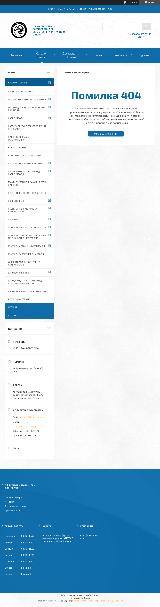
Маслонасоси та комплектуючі (25, 163)
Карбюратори (16, 118)
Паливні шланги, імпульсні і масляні (27, 291)
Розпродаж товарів (19, 299)
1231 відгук (133, 2)
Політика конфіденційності (110, 601)
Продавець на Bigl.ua (80, 598)
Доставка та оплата (15, 506)
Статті (12, 315)
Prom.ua (96, 595)
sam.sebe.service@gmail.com (28, 426)
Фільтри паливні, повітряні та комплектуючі (24, 263)
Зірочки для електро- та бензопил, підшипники (27, 109)
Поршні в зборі (16, 201)
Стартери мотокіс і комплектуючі (26, 246)
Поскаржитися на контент (84, 601)
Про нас (98, 55)
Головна (16, 55)
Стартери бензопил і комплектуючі (27, 227)
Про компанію (12, 510)
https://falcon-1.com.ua (31, 417)
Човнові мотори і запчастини (24, 155)
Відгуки (143, 55)
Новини (12, 307)
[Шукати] (146, 26)
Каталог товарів (41, 55)
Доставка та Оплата (70, 55)
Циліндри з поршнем (19, 272)
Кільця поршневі (17, 147)
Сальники (13, 219)
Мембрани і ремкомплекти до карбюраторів (24, 173)
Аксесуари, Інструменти (21, 91)
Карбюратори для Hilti (106, 134)
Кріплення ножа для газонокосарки (19, 138)
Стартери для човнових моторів (26, 254)
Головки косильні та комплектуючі (27, 99)
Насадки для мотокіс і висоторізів (27, 193)
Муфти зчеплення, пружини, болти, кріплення (27, 183)
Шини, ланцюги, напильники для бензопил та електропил (26, 282)
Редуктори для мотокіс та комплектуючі (22, 210)
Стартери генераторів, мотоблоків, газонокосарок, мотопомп (27, 236)
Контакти (120, 55)
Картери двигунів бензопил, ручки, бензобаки (27, 127)
